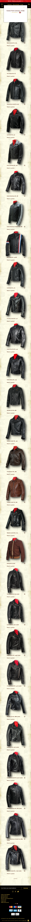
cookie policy (24, 920)
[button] (14, 12)
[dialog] (15, 461)
